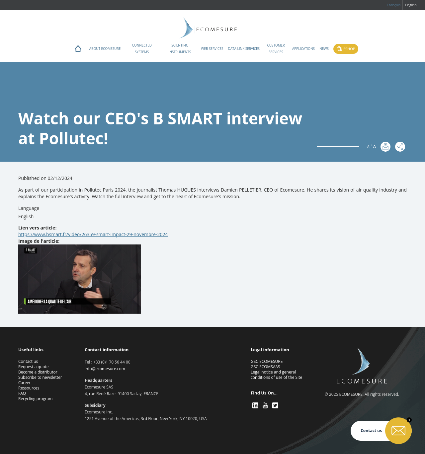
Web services (212, 48)
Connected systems (142, 48)
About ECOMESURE (105, 48)
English (411, 4)
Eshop (349, 48)
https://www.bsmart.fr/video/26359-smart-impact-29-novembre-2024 (93, 234)
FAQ (22, 393)
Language (28, 208)
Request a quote (33, 367)
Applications (303, 48)
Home (78, 50)
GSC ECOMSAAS (265, 367)
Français (393, 4)
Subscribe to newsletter (40, 377)
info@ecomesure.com (105, 369)
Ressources (28, 388)
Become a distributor (37, 372)
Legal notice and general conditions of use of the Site (276, 374)
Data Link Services (244, 48)
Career (24, 382)
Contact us (28, 361)
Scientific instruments (179, 48)
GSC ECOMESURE (267, 361)
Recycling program (35, 398)
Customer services (276, 48)
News (324, 48)
